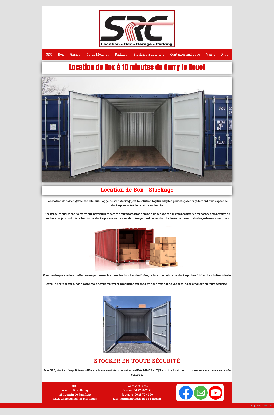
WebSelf (268, 405)
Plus (224, 54)
